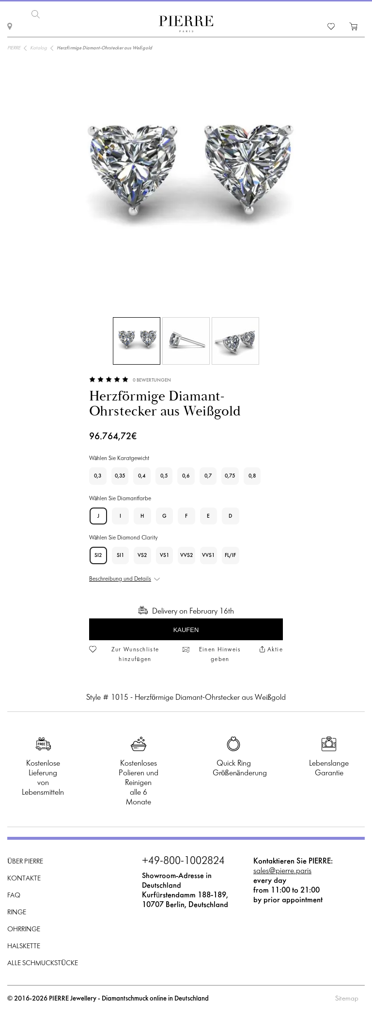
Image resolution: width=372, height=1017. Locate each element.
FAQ (13, 895)
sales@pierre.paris (282, 870)
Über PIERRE (25, 861)
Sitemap (346, 998)
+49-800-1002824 (183, 861)
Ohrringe (23, 929)
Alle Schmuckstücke (42, 963)
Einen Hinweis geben (220, 654)
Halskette (23, 946)
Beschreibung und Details (120, 578)
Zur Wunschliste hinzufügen (135, 654)
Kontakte (24, 878)
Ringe (16, 912)
